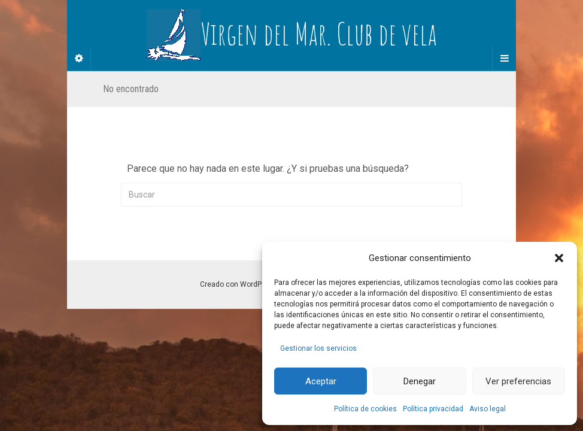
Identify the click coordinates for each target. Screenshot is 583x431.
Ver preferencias (518, 381)
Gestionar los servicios (318, 348)
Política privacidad (433, 409)
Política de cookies (365, 409)
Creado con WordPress (238, 284)
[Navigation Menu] (504, 59)
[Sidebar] (79, 59)
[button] (559, 258)
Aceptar (320, 381)
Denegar (419, 381)
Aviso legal (487, 409)
